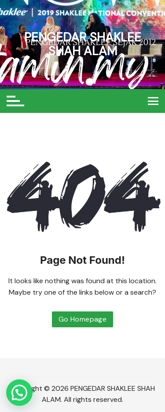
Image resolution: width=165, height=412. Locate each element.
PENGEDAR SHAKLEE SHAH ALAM (82, 44)
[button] (19, 392)
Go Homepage (82, 319)
